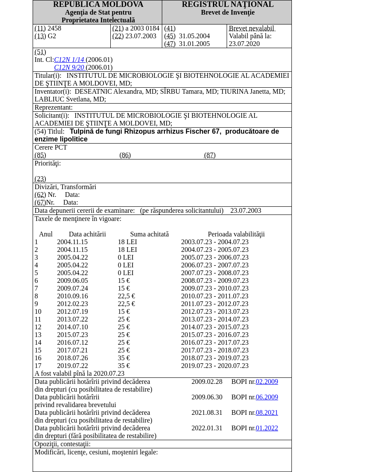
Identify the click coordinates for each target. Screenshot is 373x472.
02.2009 (267, 381)
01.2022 (267, 428)
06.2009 (267, 397)
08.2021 (267, 412)
